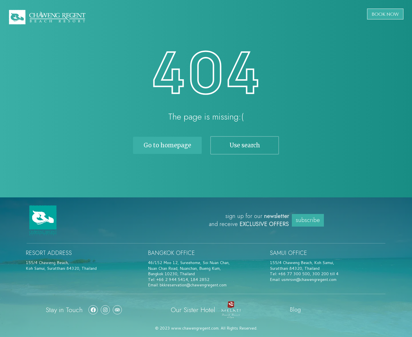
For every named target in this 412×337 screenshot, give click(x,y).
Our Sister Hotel (193, 310)
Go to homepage (167, 145)
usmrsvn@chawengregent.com (309, 279)
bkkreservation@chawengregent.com (193, 285)
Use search (244, 145)
